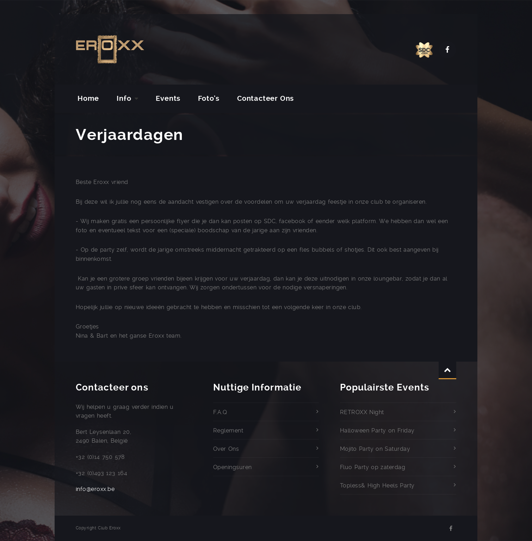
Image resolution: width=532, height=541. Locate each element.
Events (168, 98)
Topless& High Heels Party (377, 485)
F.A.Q (220, 412)
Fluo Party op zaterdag (372, 467)
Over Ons (226, 448)
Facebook (447, 50)
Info (124, 98)
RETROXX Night (362, 412)
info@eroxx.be (95, 489)
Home (88, 98)
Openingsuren (232, 467)
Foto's (208, 98)
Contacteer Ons (265, 98)
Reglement (228, 430)
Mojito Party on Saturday (375, 448)
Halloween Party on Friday (377, 430)
